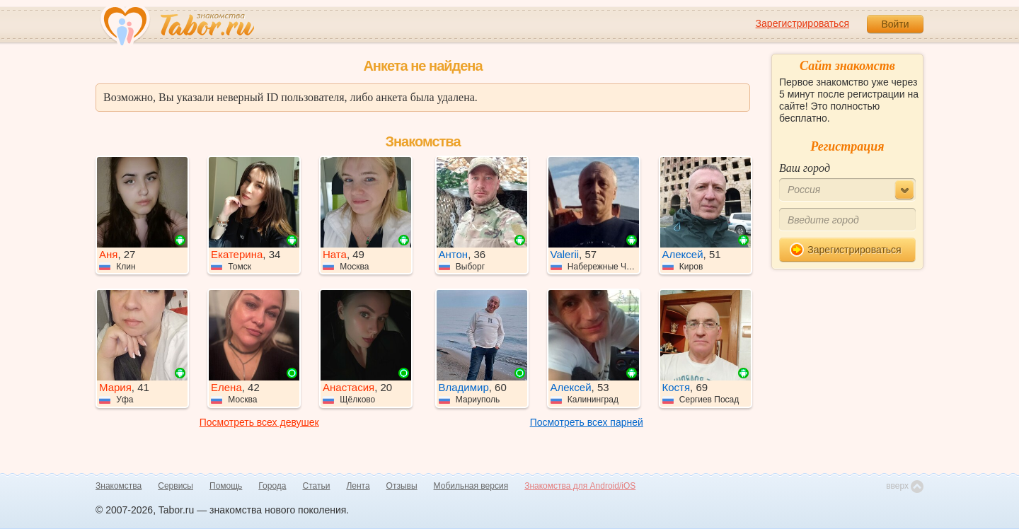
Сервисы (175, 486)
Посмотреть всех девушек (259, 422)
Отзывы (402, 486)
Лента (357, 486)
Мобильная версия (471, 486)
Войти (895, 24)
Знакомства (119, 486)
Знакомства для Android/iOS (579, 486)
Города (272, 486)
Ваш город (804, 168)
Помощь (225, 486)
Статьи (316, 486)
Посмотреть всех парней (586, 422)
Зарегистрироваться (802, 23)
